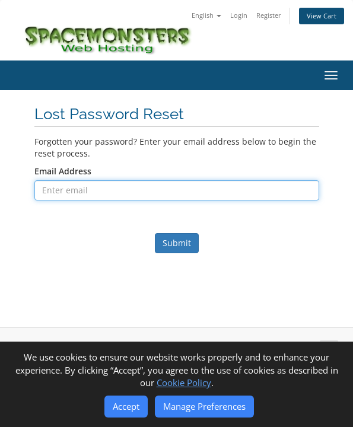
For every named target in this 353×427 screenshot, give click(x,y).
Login (238, 15)
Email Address (62, 171)
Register (268, 15)
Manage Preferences (204, 406)
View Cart (321, 15)
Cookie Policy (184, 382)
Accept (126, 406)
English (206, 15)
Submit (177, 242)
